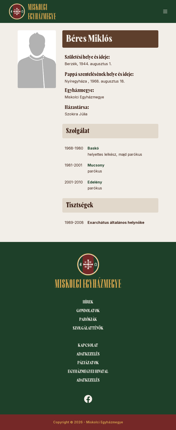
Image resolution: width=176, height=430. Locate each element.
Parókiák (88, 319)
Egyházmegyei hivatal (88, 371)
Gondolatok (88, 310)
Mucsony (96, 165)
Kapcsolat (88, 345)
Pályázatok (88, 363)
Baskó (93, 148)
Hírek (88, 302)
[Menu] (165, 11)
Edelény (95, 182)
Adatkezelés (88, 354)
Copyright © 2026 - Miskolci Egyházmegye (88, 422)
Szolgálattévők (88, 328)
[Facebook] (88, 399)
